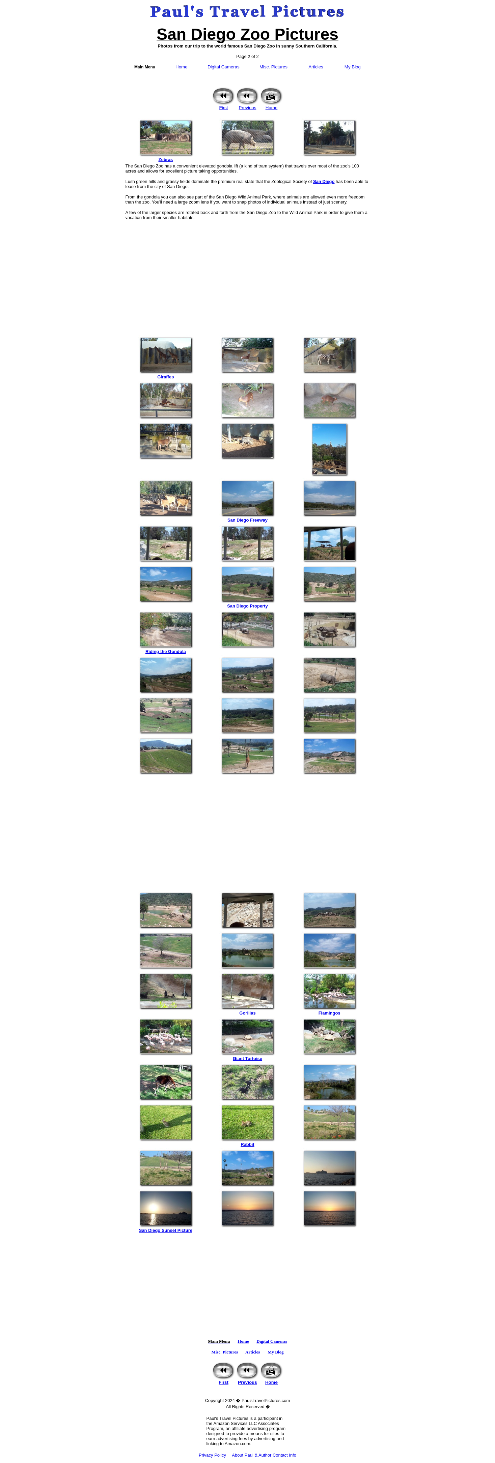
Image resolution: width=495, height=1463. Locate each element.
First (223, 105)
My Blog (353, 66)
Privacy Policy (212, 1455)
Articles (315, 66)
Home (181, 66)
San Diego (324, 181)
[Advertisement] (248, 274)
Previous (247, 105)
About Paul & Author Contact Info (264, 1455)
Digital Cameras (224, 66)
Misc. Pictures (273, 66)
